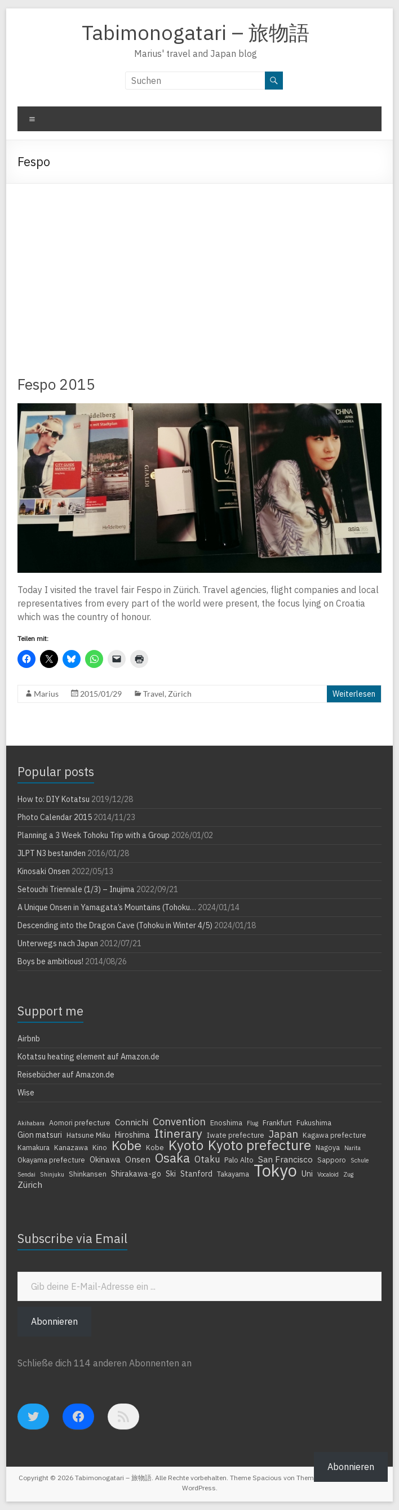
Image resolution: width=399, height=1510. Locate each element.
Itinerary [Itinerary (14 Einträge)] (178, 1133)
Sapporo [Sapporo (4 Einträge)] (331, 1159)
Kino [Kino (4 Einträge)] (99, 1147)
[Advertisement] (199, 268)
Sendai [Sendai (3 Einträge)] (26, 1174)
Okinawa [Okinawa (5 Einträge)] (105, 1160)
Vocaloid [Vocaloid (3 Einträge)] (328, 1174)
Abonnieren (54, 1321)
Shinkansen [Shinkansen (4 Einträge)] (88, 1173)
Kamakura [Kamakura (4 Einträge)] (33, 1147)
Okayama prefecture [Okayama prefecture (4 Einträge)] (51, 1159)
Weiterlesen (354, 694)
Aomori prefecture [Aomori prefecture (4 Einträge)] (79, 1122)
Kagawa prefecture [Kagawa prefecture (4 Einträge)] (334, 1134)
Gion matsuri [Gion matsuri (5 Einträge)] (39, 1135)
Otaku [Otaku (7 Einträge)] (207, 1159)
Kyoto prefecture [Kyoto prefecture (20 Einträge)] (259, 1145)
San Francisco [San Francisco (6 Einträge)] (285, 1159)
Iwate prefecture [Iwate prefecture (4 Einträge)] (235, 1134)
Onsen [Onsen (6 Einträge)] (137, 1159)
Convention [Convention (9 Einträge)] (179, 1121)
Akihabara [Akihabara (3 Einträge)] (31, 1123)
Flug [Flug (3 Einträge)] (252, 1123)
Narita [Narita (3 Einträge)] (352, 1148)
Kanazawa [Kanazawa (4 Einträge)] (71, 1147)
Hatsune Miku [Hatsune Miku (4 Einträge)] (88, 1134)
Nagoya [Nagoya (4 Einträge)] (328, 1147)
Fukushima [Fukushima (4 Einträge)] (313, 1122)
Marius (46, 693)
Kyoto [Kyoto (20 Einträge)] (186, 1145)
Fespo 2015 (56, 384)
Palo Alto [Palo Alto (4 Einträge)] (239, 1159)
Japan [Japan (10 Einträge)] (283, 1134)
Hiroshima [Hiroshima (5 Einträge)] (132, 1135)
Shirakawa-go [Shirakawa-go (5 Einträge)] (136, 1174)
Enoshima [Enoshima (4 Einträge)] (226, 1122)
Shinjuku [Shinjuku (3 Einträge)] (52, 1174)
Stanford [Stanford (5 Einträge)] (196, 1174)
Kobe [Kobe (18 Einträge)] (126, 1145)
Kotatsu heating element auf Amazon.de (88, 1057)
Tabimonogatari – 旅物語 (195, 32)
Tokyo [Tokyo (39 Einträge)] (275, 1170)
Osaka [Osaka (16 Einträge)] (172, 1158)
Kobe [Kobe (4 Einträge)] (155, 1147)
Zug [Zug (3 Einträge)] (348, 1174)
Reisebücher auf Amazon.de (65, 1075)
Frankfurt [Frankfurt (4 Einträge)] (277, 1122)
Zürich (180, 693)
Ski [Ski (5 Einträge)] (171, 1174)
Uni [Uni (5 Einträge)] (307, 1174)
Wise (25, 1093)
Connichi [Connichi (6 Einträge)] (131, 1122)
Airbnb (28, 1039)
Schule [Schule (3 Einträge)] (360, 1160)
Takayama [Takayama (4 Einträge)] (233, 1173)
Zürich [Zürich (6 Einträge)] (29, 1184)
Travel (154, 693)
